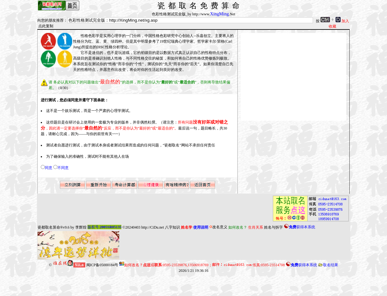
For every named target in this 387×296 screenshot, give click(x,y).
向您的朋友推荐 (50, 20)
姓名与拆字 (273, 227)
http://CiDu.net (152, 227)
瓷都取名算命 (49, 227)
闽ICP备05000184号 (102, 265)
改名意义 (218, 227)
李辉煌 (81, 227)
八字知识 (172, 227)
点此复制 (45, 26)
